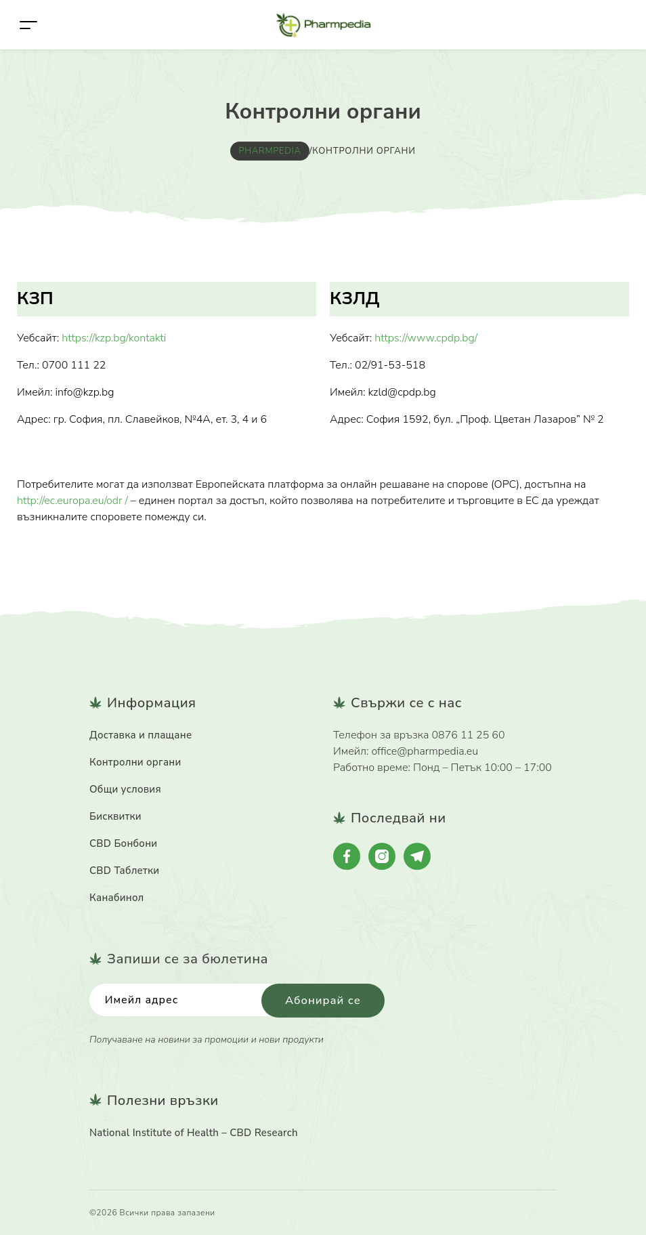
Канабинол (116, 897)
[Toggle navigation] (28, 25)
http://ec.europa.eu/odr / (72, 500)
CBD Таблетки (124, 870)
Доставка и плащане (140, 734)
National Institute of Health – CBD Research (193, 1132)
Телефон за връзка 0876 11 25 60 (419, 734)
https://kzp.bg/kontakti (114, 338)
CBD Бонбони (123, 843)
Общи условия (125, 788)
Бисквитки (115, 815)
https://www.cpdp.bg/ (425, 338)
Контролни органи (135, 761)
